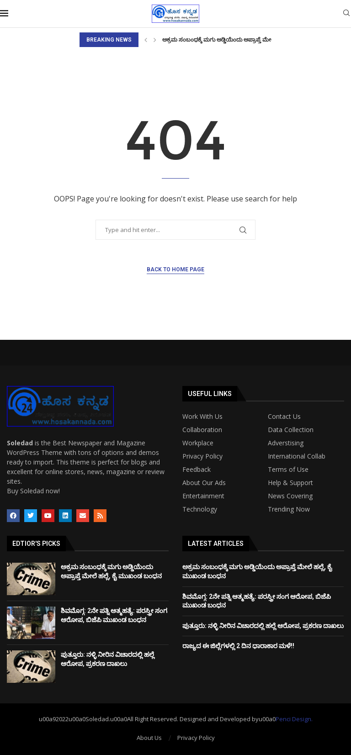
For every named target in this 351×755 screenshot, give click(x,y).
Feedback (196, 469)
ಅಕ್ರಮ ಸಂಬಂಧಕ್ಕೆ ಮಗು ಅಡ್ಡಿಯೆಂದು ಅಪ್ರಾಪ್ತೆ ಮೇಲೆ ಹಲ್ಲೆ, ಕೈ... (229, 40)
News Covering (290, 496)
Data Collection (291, 430)
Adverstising (285, 443)
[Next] (155, 39)
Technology (199, 509)
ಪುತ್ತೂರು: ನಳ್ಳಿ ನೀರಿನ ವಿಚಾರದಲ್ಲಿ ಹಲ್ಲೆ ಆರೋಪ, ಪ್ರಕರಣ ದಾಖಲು (263, 625)
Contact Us (284, 416)
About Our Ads (204, 483)
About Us (149, 738)
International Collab (296, 456)
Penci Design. (294, 719)
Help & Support (290, 483)
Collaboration (202, 430)
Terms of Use (288, 469)
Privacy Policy (202, 456)
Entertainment (203, 496)
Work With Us (202, 416)
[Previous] (145, 39)
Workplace (197, 443)
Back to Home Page (175, 269)
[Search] (346, 14)
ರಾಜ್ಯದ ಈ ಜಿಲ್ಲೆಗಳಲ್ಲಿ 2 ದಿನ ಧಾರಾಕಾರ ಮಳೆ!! (238, 645)
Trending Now (289, 509)
